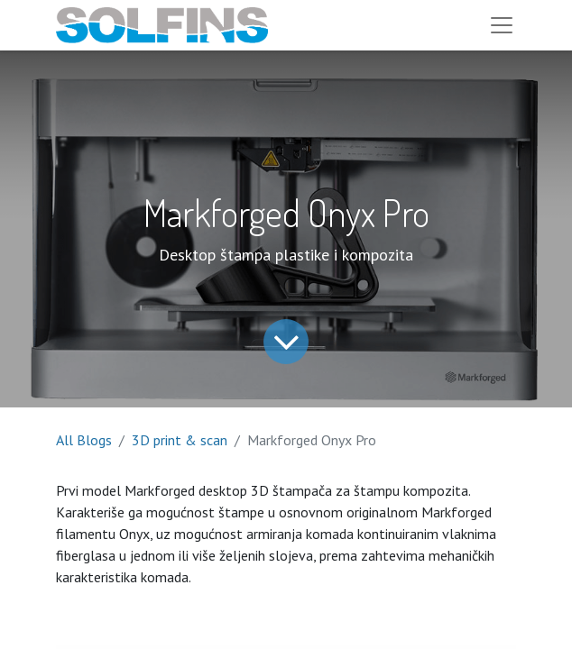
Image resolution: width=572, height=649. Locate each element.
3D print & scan (179, 440)
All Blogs (84, 440)
